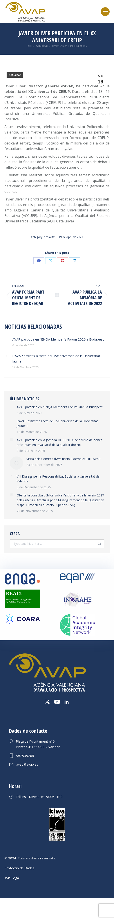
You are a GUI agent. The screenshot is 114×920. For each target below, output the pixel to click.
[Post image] (6, 339)
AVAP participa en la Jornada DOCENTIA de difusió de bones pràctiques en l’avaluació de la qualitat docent (59, 442)
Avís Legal (12, 878)
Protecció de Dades (19, 868)
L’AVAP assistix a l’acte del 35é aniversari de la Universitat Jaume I (56, 358)
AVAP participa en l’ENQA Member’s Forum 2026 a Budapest (58, 339)
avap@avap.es (27, 764)
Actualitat (15, 75)
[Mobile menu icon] (105, 11)
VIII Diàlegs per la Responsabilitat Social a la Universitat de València (58, 478)
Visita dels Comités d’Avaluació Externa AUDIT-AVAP (63, 459)
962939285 (25, 755)
